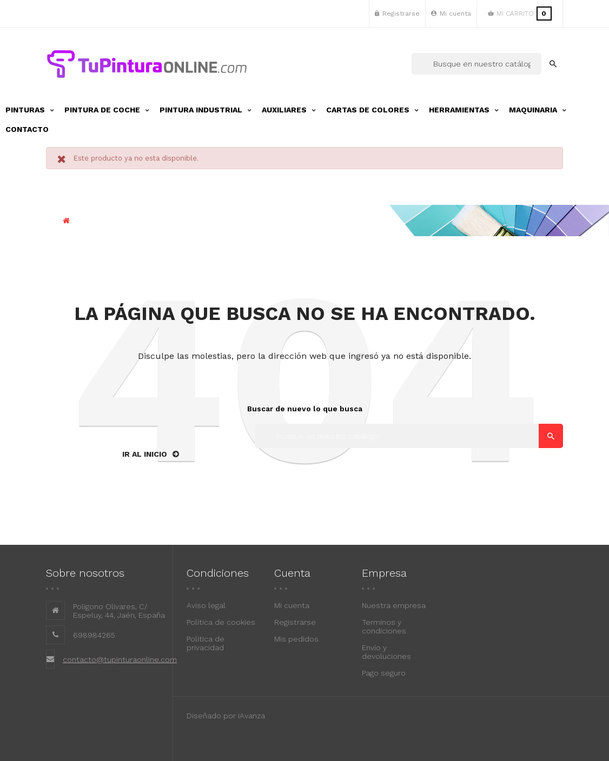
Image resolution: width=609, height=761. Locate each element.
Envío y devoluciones (386, 651)
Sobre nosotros (85, 572)
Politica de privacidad (205, 643)
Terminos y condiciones (384, 626)
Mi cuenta (291, 605)
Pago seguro (384, 673)
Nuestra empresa (394, 605)
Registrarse (295, 622)
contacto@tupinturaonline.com (120, 659)
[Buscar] (476, 64)
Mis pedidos (296, 639)
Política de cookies (221, 622)
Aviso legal (206, 605)
